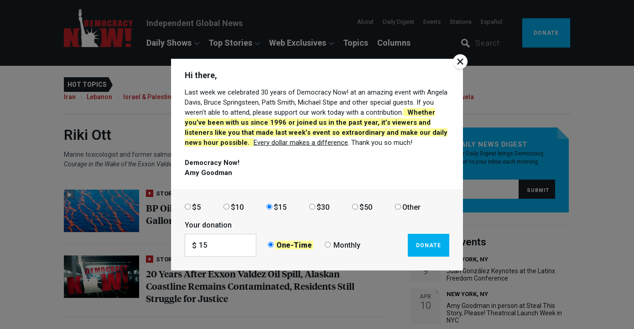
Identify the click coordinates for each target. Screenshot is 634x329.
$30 (323, 206)
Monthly (346, 245)
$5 (196, 206)
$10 (237, 206)
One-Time (294, 245)
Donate (428, 245)
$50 (365, 206)
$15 (280, 206)
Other (411, 206)
